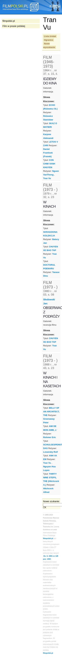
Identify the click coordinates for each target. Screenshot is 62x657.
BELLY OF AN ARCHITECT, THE (51, 411)
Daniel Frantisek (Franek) (48, 153)
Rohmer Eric (49, 437)
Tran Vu (47, 178)
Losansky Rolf (50, 452)
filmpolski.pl (48, 538)
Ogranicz (48, 40)
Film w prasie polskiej (13, 26)
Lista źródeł (50, 36)
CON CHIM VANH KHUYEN (49, 164)
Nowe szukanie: (51, 501)
